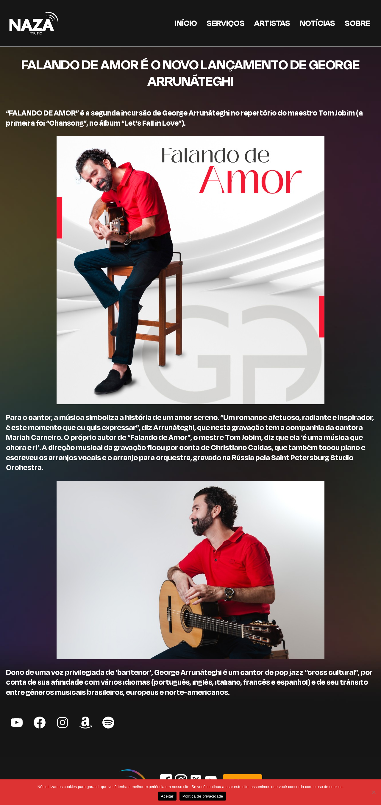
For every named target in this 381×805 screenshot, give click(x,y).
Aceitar (167, 796)
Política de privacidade (202, 796)
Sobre (357, 23)
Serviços (226, 23)
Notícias (317, 23)
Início (186, 23)
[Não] (374, 792)
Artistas (272, 23)
